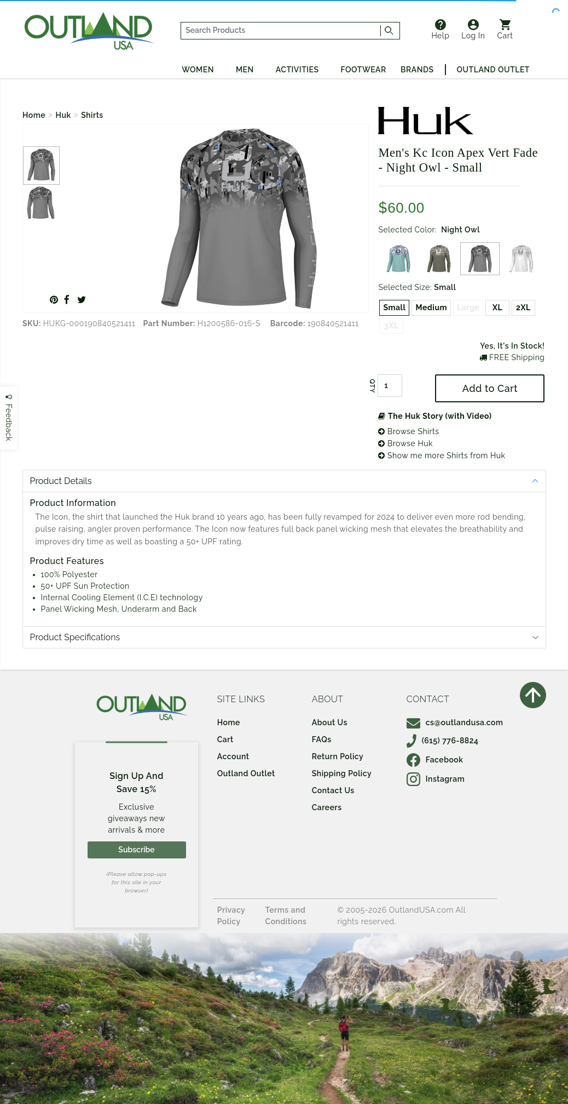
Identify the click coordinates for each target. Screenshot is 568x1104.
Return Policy (337, 756)
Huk (63, 115)
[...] (281, 31)
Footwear (363, 69)
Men (245, 69)
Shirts (92, 115)
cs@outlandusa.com (455, 722)
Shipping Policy (342, 773)
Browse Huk (405, 443)
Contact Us (333, 790)
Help (440, 29)
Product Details (61, 481)
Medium (431, 307)
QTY (372, 386)
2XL (523, 307)
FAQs (322, 739)
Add (490, 388)
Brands (417, 69)
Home (33, 115)
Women (198, 69)
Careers (327, 807)
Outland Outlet (493, 69)
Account (233, 756)
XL (497, 307)
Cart (505, 29)
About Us (329, 722)
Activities (297, 69)
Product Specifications (75, 637)
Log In (473, 29)
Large (468, 307)
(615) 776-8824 (443, 740)
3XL (391, 325)
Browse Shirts (408, 431)
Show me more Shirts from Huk (441, 455)
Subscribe (136, 849)
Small (394, 307)
